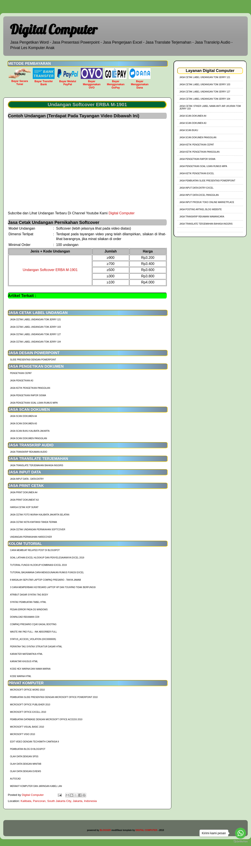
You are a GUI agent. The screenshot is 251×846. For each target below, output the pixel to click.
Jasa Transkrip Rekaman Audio (28, 452)
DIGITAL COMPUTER (146, 830)
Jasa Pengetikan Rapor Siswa (28, 395)
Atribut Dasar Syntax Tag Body (29, 595)
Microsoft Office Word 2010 (27, 690)
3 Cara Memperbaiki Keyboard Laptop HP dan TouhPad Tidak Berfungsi (53, 587)
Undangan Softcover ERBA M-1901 (50, 270)
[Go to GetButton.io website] (241, 841)
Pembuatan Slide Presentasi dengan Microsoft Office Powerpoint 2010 (54, 697)
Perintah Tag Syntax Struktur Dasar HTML (36, 646)
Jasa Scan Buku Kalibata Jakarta (30, 431)
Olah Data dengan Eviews (25, 771)
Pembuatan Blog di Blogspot (27, 749)
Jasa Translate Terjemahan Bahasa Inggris (36, 465)
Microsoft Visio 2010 (22, 734)
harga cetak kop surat (24, 507)
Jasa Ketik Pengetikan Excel (196, 173)
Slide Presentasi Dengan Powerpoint (33, 359)
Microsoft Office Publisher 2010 (30, 704)
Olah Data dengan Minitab (25, 764)
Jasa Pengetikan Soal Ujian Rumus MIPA (34, 403)
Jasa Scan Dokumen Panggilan (28, 438)
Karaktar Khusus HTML (24, 661)
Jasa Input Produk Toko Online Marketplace (206, 202)
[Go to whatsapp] (240, 833)
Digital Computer (53, 29)
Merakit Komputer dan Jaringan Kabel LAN (36, 786)
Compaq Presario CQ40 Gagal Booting (33, 624)
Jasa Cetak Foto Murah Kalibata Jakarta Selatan (39, 514)
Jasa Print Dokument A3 (24, 500)
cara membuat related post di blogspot (35, 550)
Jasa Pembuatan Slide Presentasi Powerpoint (207, 180)
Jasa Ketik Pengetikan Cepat (196, 144)
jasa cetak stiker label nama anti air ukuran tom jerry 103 (210, 107)
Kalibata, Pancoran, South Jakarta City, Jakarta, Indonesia (59, 801)
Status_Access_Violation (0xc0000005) (33, 639)
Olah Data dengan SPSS (24, 756)
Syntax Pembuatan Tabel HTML (28, 602)
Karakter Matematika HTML (26, 654)
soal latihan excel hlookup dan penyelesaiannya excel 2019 (47, 557)
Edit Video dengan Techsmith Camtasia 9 (34, 741)
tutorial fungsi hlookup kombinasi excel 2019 (38, 565)
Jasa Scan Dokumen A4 (23, 416)
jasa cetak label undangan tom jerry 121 (35, 319)
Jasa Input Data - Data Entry (27, 479)
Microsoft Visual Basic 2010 (27, 727)
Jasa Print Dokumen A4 (23, 492)
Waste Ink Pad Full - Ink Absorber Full (33, 632)
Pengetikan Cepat (21, 373)
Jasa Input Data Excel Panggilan (199, 195)
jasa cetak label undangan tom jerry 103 (35, 327)
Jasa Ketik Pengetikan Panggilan (30, 388)
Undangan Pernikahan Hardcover (31, 537)
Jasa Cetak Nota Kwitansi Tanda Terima (33, 522)
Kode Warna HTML (20, 676)
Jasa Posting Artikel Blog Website (200, 209)
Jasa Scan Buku (188, 130)
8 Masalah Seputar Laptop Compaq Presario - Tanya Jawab (45, 580)
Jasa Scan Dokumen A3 (23, 423)
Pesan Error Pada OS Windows (29, 609)
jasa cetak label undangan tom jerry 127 (35, 334)
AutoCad (15, 779)
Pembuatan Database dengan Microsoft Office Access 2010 (46, 719)
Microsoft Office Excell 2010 (28, 712)
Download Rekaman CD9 (24, 617)
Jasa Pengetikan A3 (21, 380)
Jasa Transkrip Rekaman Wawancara (201, 216)
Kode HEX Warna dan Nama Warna (30, 669)
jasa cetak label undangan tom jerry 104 (35, 342)
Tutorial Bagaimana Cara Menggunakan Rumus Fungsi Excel (47, 572)
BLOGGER (105, 830)
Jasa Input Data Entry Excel (196, 188)
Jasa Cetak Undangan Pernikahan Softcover (37, 529)
